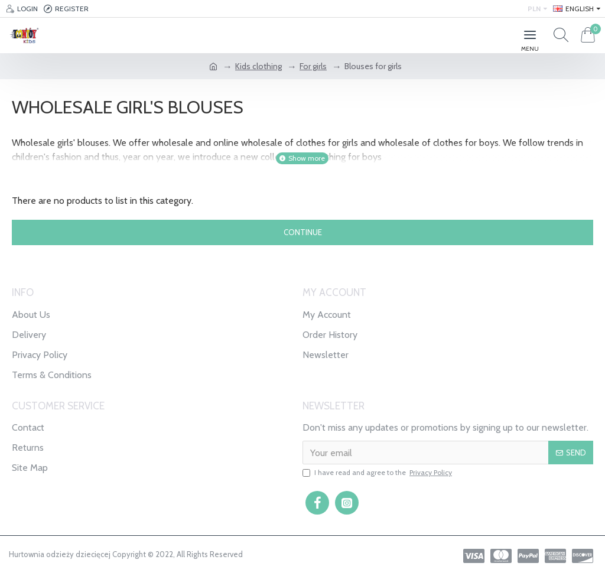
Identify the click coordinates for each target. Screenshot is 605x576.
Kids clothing (258, 66)
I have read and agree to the (378, 472)
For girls (313, 66)
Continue (303, 232)
